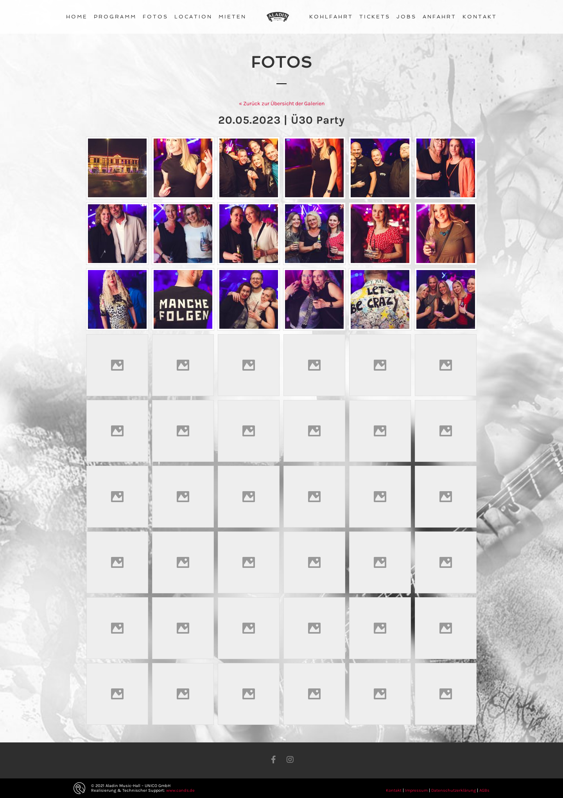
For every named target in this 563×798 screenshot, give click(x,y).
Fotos (155, 17)
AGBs (484, 790)
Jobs (406, 17)
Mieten (232, 17)
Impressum (416, 790)
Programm (115, 17)
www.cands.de (180, 790)
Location (193, 17)
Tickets (374, 17)
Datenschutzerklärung (453, 790)
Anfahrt (439, 17)
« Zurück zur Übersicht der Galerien (282, 103)
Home (77, 17)
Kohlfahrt (331, 17)
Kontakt (480, 17)
